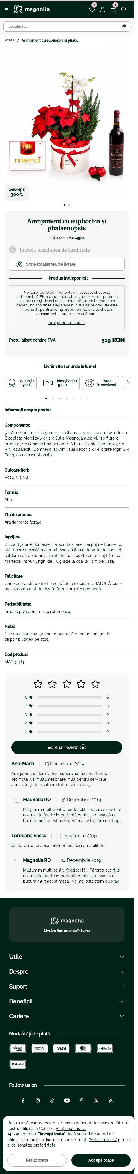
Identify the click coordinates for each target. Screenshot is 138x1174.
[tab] (46, 398)
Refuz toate (37, 1160)
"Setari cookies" (103, 1139)
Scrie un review (67, 747)
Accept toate (101, 1160)
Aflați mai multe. (71, 1128)
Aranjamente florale (66, 322)
